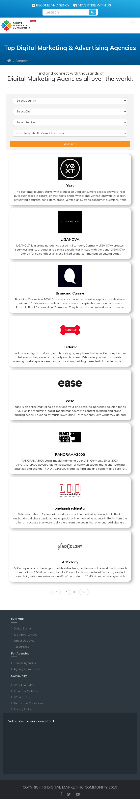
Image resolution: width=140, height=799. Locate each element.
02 (65, 592)
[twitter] (69, 794)
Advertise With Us (26, 691)
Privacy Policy (23, 709)
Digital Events (23, 628)
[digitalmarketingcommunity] (18, 25)
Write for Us (22, 697)
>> (84, 592)
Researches (21, 646)
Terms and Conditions (28, 703)
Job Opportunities (25, 634)
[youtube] (78, 794)
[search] (92, 12)
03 (74, 592)
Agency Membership (27, 669)
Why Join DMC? (24, 685)
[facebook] (61, 794)
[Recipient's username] (66, 11)
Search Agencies (25, 663)
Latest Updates (24, 640)
